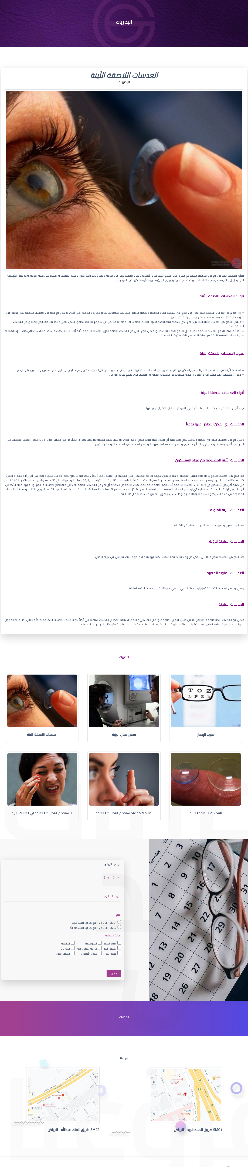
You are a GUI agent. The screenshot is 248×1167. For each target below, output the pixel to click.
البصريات (65, 948)
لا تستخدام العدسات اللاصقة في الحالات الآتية (42, 813)
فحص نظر (111, 953)
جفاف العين (63, 953)
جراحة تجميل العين (86, 948)
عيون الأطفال (89, 953)
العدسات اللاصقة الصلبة (206, 813)
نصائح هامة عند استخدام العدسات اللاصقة (124, 813)
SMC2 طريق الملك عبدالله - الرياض (74, 1131)
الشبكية (65, 943)
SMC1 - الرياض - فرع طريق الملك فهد (94, 922)
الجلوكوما (91, 943)
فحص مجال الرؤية (124, 735)
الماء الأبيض (110, 943)
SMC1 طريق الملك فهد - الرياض (198, 1131)
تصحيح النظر (110, 948)
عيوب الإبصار (205, 735)
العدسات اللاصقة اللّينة (42, 735)
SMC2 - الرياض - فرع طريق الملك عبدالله (93, 927)
